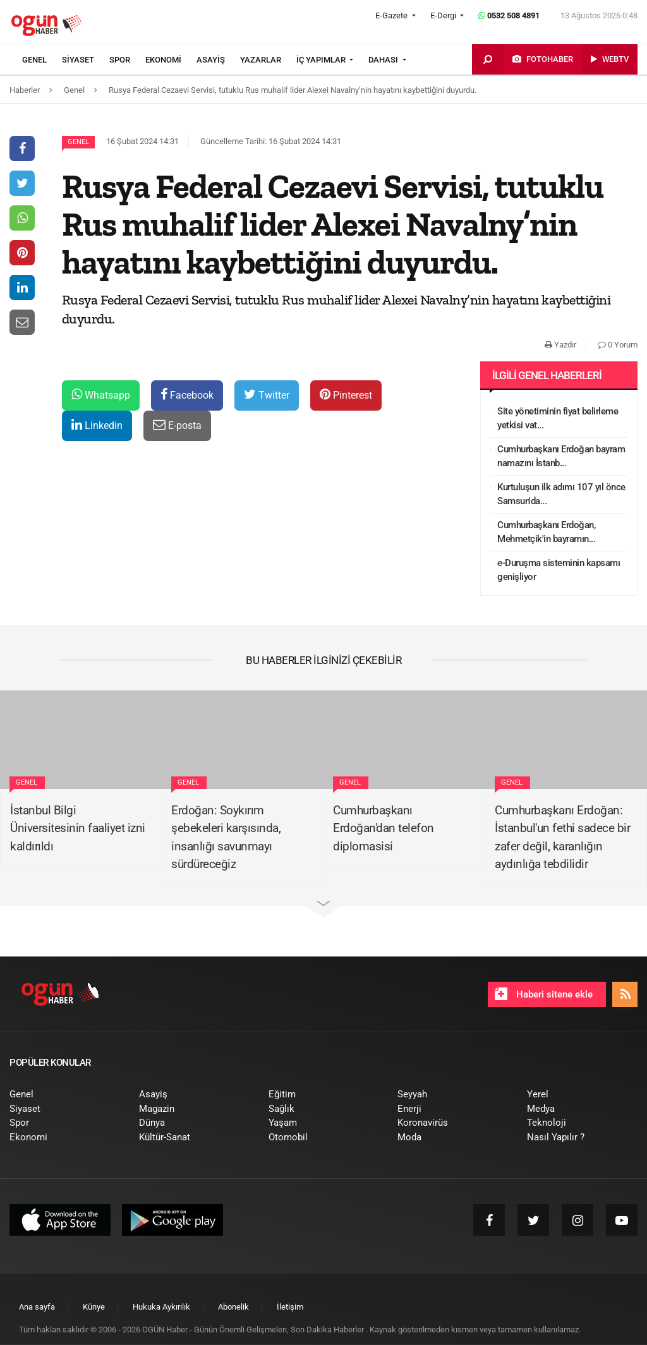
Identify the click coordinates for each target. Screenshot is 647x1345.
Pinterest (346, 394)
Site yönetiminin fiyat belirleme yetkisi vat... (557, 418)
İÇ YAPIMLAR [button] (322, 59)
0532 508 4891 (509, 15)
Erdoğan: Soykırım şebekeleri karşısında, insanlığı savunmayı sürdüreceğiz (226, 837)
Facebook (187, 394)
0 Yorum (618, 344)
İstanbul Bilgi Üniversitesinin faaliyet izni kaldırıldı (77, 828)
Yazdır (560, 344)
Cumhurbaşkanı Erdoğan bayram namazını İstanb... (561, 456)
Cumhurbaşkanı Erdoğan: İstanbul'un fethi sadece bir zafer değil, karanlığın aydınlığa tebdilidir (562, 837)
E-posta (177, 424)
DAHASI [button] (384, 59)
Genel (78, 142)
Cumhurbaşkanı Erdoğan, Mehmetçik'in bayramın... (546, 532)
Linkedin (97, 424)
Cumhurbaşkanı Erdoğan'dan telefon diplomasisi (383, 828)
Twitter (266, 394)
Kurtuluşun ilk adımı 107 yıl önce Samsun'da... (561, 494)
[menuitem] (42, 60)
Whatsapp (100, 394)
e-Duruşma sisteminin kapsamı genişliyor (558, 570)
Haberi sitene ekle (544, 993)
